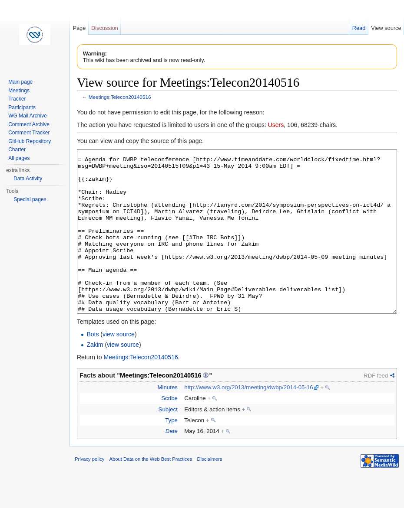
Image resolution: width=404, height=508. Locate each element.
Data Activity (27, 179)
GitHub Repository (29, 141)
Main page (20, 82)
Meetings (19, 91)
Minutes (167, 420)
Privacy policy (89, 491)
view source (119, 366)
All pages (19, 158)
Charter (17, 150)
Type (171, 452)
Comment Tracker (29, 133)
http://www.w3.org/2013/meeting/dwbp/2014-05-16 (248, 420)
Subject (168, 442)
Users (276, 124)
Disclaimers (209, 491)
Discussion (104, 28)
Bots (92, 366)
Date (172, 463)
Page (79, 28)
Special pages (29, 199)
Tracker (17, 99)
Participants (22, 107)
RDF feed (376, 408)
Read (359, 28)
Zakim (94, 377)
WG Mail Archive (27, 116)
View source (386, 28)
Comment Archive (29, 124)
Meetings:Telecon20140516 (120, 97)
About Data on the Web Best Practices (150, 491)
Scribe (169, 430)
